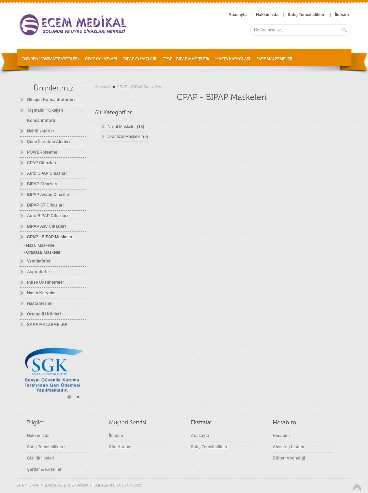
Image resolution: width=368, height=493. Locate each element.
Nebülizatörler (40, 131)
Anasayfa (103, 87)
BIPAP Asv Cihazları (46, 226)
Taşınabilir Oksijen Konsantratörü (45, 115)
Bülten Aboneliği (289, 458)
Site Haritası (120, 447)
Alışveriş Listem (288, 447)
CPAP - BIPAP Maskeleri (186, 59)
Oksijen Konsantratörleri (50, 59)
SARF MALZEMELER (274, 59)
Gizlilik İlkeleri (40, 458)
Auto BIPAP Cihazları (47, 215)
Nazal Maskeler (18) (126, 126)
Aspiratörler (38, 271)
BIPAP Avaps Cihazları (48, 194)
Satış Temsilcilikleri (46, 447)
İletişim (116, 435)
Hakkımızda (38, 435)
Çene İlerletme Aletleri (48, 141)
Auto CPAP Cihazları (47, 173)
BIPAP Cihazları (139, 59)
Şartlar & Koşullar (44, 469)
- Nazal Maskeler (39, 245)
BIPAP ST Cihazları (45, 205)
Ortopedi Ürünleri (44, 314)
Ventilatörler (39, 261)
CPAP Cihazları (101, 59)
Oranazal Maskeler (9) (128, 136)
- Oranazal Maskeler (42, 252)
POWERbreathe (42, 152)
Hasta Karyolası (232, 59)
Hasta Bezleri (40, 303)
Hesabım (281, 435)
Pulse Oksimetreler (45, 282)
